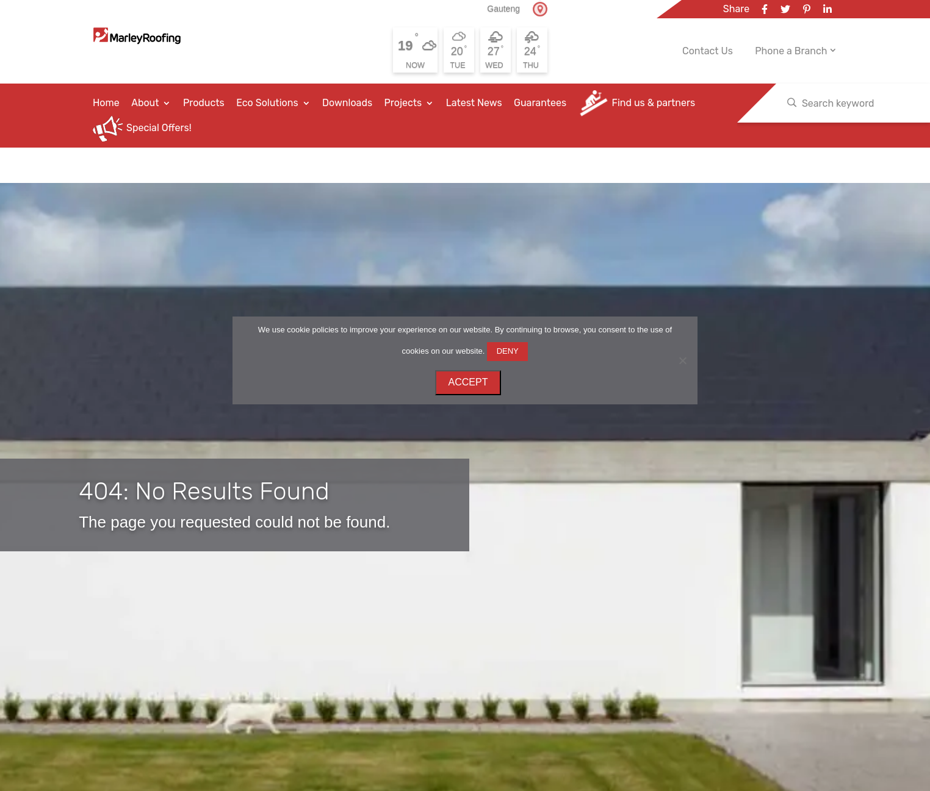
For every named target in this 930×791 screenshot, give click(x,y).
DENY (508, 351)
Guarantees (540, 103)
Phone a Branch (791, 51)
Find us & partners (654, 103)
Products (204, 103)
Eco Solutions (267, 103)
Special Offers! (159, 128)
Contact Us (707, 51)
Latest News (474, 103)
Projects (403, 103)
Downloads (347, 103)
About (145, 103)
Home (106, 103)
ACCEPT (468, 382)
